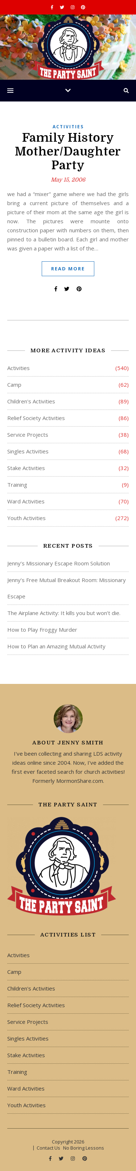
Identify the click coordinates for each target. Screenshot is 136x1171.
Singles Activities (28, 451)
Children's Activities (31, 401)
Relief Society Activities (36, 418)
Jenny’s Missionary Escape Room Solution (58, 563)
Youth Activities (26, 518)
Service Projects (27, 434)
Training (17, 484)
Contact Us (48, 1148)
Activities (68, 127)
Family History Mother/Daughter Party (68, 151)
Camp (14, 384)
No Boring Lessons (83, 1148)
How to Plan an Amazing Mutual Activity (56, 646)
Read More (68, 268)
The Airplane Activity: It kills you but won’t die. (63, 612)
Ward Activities (26, 501)
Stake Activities (26, 468)
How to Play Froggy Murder (42, 629)
